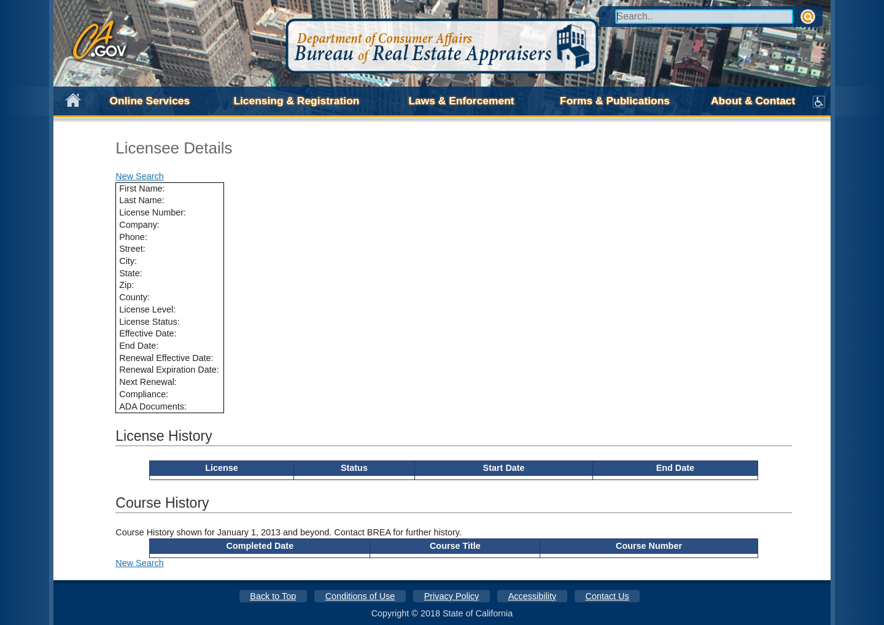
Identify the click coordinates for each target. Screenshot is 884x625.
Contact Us (607, 596)
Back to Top (273, 596)
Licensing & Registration (296, 101)
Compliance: (143, 394)
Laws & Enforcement (461, 101)
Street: (132, 249)
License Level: (147, 309)
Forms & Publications (615, 101)
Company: (139, 225)
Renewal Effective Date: (166, 358)
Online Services (150, 101)
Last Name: (142, 200)
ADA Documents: (153, 406)
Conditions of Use (360, 596)
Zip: (126, 285)
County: (134, 297)
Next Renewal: (148, 382)
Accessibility (532, 596)
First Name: (142, 188)
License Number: (152, 212)
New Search (139, 176)
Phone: (133, 237)
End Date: (138, 346)
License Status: (149, 322)
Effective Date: (147, 333)
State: (130, 273)
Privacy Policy (451, 596)
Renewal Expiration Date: (169, 370)
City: (128, 261)
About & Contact (753, 101)
